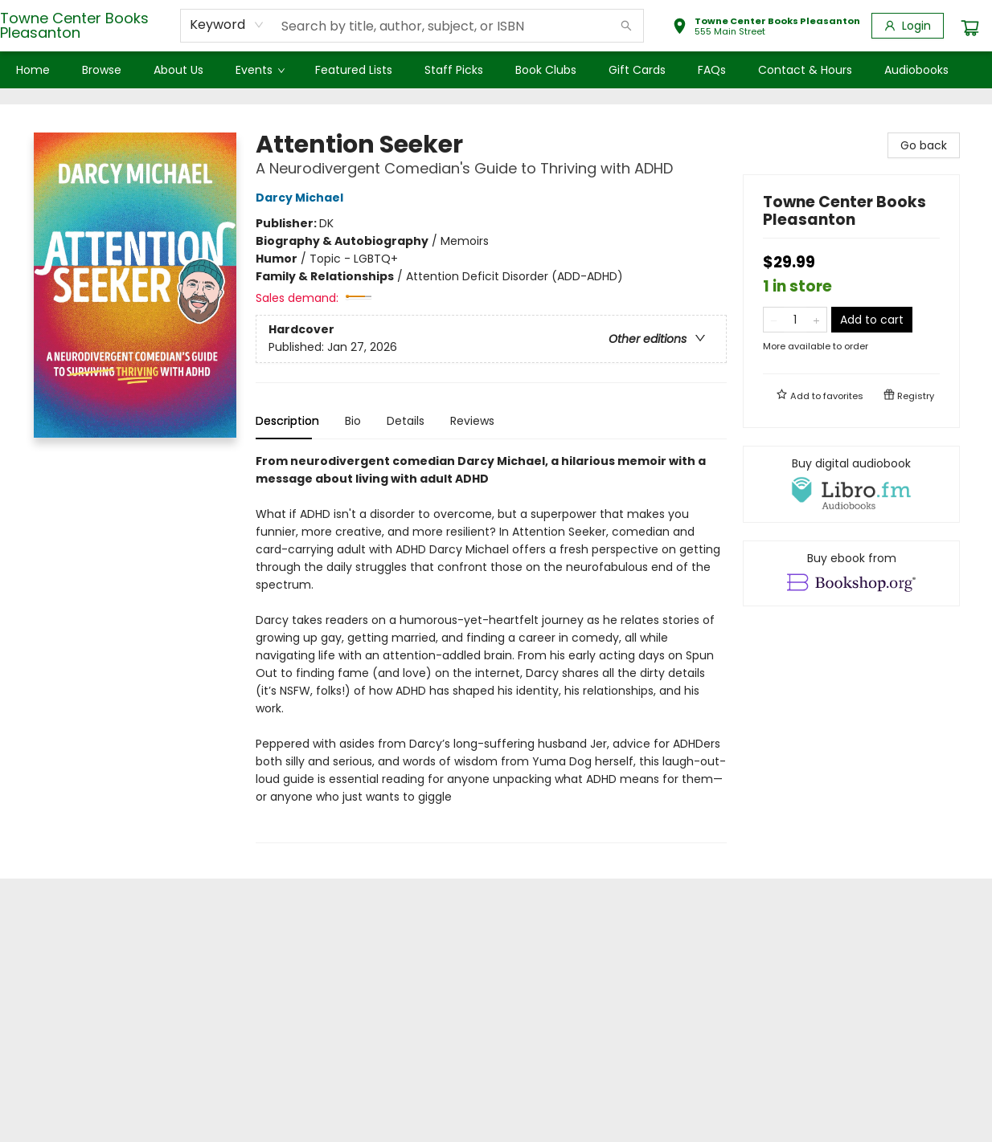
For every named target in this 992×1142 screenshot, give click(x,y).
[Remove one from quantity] (774, 319)
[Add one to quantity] (816, 319)
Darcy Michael (302, 198)
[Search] (626, 26)
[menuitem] (33, 69)
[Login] (907, 26)
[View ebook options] (851, 573)
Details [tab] (405, 421)
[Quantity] (795, 319)
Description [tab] (287, 421)
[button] (766, 28)
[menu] (496, 69)
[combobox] (227, 25)
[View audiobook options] (851, 484)
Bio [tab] (353, 421)
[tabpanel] (491, 647)
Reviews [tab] (472, 421)
